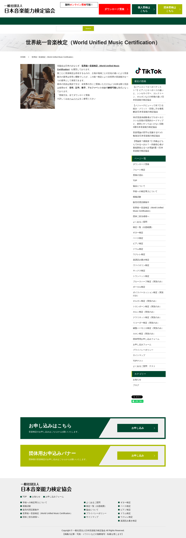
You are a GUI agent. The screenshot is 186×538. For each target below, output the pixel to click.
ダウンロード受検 (114, 9)
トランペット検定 (141, 276)
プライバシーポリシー (143, 350)
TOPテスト (138, 361)
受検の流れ (138, 175)
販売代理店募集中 (98, 21)
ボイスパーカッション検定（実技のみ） (148, 294)
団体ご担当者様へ (10, 29)
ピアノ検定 (138, 243)
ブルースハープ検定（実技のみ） (148, 281)
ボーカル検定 (139, 287)
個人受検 (144, 9)
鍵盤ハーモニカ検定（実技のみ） (148, 328)
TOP (135, 180)
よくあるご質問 (35, 21)
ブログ (136, 385)
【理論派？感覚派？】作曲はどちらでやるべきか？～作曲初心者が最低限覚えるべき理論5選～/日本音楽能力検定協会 (148, 146)
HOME (23, 57)
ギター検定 (138, 232)
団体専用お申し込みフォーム (146, 339)
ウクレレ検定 (139, 254)
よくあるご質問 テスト (144, 366)
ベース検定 (138, 238)
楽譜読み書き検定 (141, 260)
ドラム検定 (138, 249)
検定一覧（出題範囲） (13, 21)
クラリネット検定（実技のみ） (147, 317)
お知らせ (137, 379)
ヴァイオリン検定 (141, 265)
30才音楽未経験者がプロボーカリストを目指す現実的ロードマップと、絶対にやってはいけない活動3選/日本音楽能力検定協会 (148, 122)
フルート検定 (139, 170)
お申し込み (137, 428)
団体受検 (170, 9)
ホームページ (73, 99)
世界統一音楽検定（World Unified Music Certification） (140, 21)
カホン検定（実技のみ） (144, 333)
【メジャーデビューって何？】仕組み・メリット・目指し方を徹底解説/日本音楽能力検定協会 (148, 108)
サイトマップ (139, 355)
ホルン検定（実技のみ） (144, 312)
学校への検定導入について (60, 21)
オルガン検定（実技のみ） (145, 301)
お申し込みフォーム (142, 344)
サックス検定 (139, 270)
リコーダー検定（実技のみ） (146, 323)
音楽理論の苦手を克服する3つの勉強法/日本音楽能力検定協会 (148, 134)
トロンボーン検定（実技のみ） (147, 306)
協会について (139, 186)
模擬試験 (81, 21)
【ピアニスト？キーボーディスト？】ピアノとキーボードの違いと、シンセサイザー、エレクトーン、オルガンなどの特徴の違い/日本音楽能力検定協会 (148, 93)
